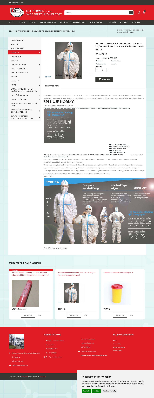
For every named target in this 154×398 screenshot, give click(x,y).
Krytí (26, 85)
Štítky (26, 77)
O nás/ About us (48, 22)
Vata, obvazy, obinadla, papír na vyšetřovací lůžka (24, 90)
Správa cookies (117, 350)
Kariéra (124, 22)
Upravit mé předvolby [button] (109, 391)
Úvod (11, 22)
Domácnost (16, 56)
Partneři (112, 22)
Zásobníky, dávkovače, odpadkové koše (26, 111)
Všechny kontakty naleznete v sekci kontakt (94, 355)
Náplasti (15, 81)
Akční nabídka (128, 32)
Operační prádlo (19, 69)
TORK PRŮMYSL (17, 48)
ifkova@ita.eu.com (90, 351)
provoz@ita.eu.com (22, 365)
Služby (33, 22)
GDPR (114, 340)
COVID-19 (126, 30)
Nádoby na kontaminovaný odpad (24, 104)
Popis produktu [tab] (52, 86)
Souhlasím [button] (86, 391)
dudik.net (43, 376)
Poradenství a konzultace (73, 22)
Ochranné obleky (138, 30)
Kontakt (136, 22)
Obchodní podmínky (119, 347)
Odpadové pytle (26, 99)
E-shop (22, 22)
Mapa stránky (117, 344)
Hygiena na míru (26, 65)
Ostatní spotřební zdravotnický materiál (26, 117)
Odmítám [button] (96, 391)
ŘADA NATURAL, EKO (20, 73)
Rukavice (15, 44)
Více (39, 315)
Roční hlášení (96, 22)
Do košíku (104, 79)
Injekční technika (26, 95)
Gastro (14, 61)
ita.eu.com (24, 376)
